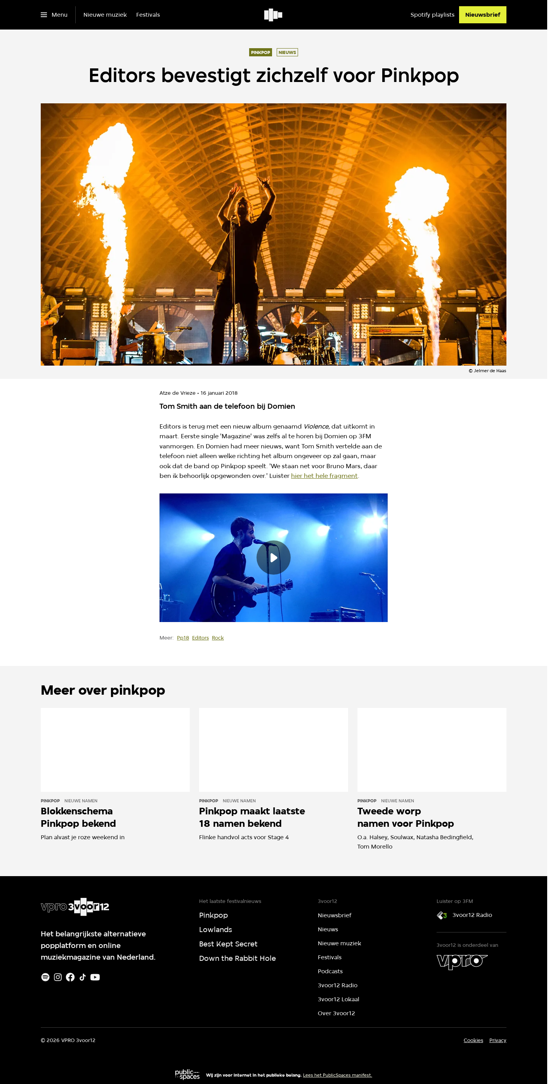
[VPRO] (462, 962)
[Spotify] (45, 977)
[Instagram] (57, 977)
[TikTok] (82, 977)
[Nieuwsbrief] (482, 14)
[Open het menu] (54, 14)
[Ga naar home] (274, 15)
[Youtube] (95, 977)
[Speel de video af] (274, 557)
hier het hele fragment (324, 475)
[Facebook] (70, 977)
